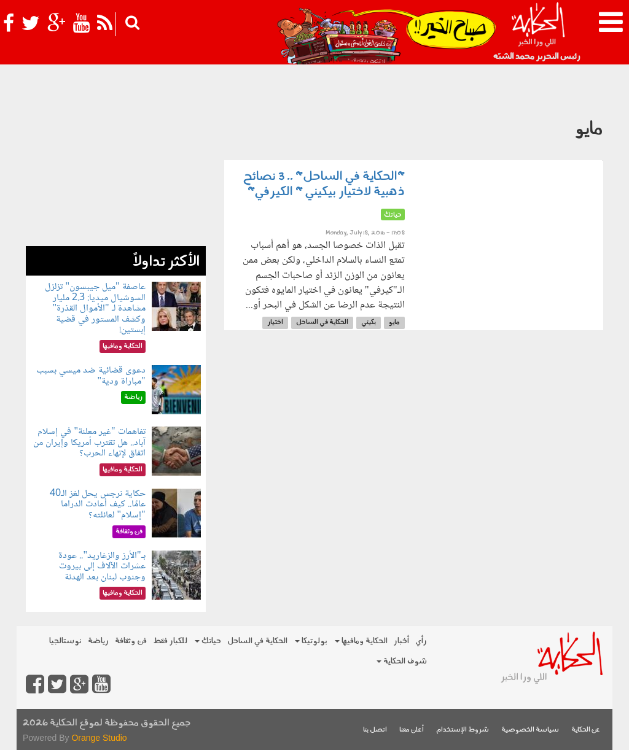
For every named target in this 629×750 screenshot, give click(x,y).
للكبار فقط (170, 641)
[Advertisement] (116, 169)
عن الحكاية (585, 730)
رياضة (98, 641)
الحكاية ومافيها (361, 641)
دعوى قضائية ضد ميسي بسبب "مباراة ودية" (91, 376)
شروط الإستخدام (462, 730)
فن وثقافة (131, 641)
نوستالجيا (65, 641)
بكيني (368, 322)
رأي (421, 641)
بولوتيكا (311, 641)
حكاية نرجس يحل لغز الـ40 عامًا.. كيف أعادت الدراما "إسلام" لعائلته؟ (98, 504)
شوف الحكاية (402, 661)
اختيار (275, 322)
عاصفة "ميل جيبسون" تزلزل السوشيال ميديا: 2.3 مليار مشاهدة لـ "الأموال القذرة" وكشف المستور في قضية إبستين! (95, 308)
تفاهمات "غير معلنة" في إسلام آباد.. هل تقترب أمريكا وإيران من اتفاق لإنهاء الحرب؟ (89, 442)
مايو (394, 322)
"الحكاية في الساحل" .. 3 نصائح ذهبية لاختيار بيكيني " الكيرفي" (324, 184)
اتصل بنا (375, 730)
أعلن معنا (411, 730)
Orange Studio (99, 738)
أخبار (401, 641)
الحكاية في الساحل (322, 322)
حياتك (208, 641)
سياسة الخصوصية (530, 730)
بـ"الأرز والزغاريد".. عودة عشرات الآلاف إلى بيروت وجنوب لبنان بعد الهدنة (101, 566)
